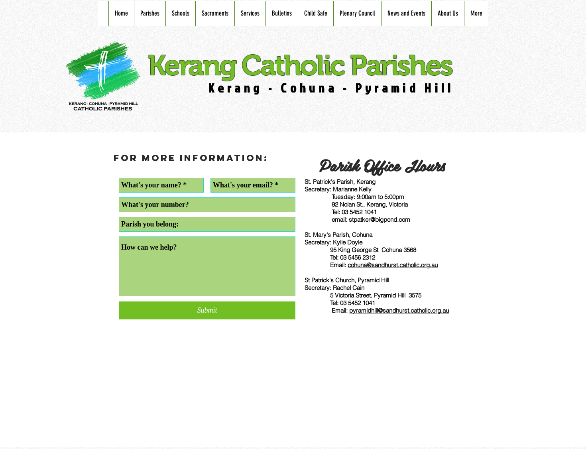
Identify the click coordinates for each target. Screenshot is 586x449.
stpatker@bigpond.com (379, 219)
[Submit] (207, 310)
